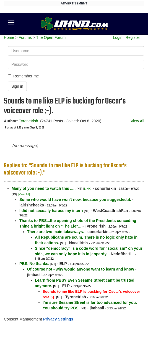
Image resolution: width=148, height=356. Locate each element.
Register (133, 37)
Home (9, 37)
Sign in (17, 86)
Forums (25, 37)
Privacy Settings (58, 319)
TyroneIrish (28, 121)
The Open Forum (51, 37)
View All (137, 121)
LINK (87, 188)
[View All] (24, 194)
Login (117, 37)
